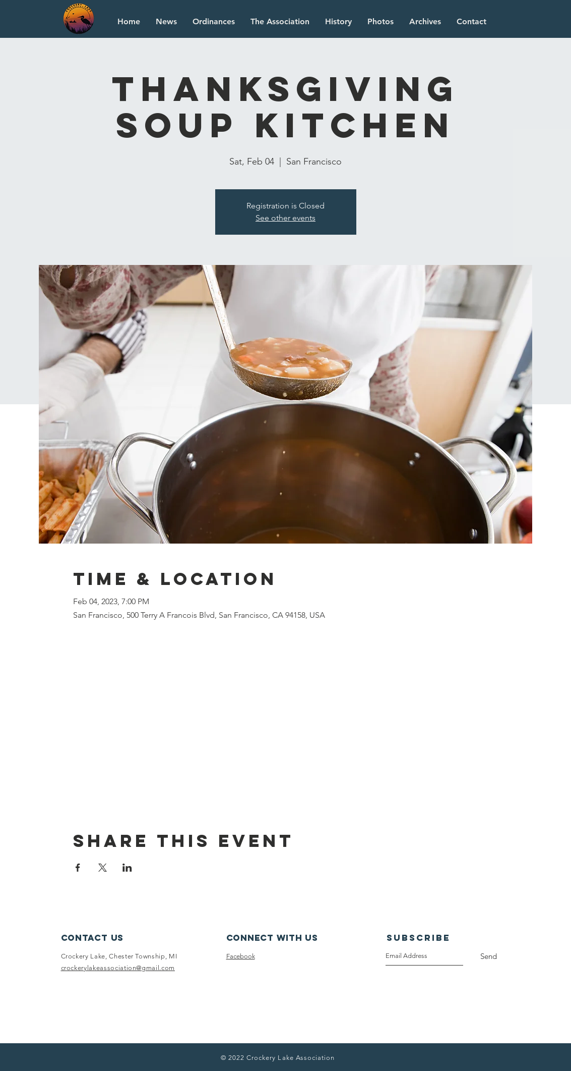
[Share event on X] (102, 868)
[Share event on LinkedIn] (127, 868)
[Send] (488, 956)
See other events (285, 218)
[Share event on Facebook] (78, 868)
